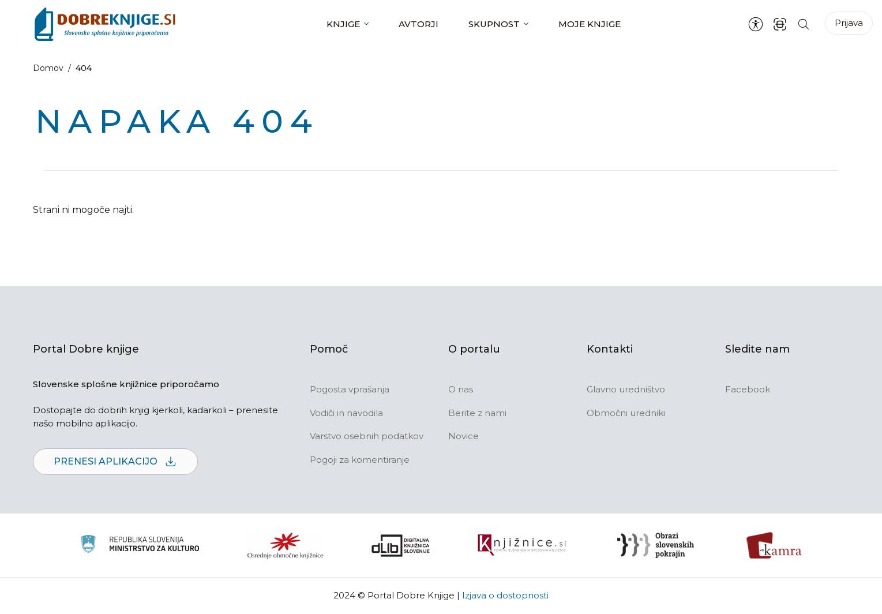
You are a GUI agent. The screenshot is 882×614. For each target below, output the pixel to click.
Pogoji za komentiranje (360, 459)
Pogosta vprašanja (349, 389)
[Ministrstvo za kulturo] (139, 545)
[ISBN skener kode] (779, 24)
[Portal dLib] (401, 545)
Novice (463, 435)
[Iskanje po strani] (803, 24)
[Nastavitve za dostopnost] (755, 24)
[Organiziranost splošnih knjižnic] (285, 545)
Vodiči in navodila (346, 412)
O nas (460, 389)
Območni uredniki (626, 412)
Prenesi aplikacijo (115, 462)
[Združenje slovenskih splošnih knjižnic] (521, 545)
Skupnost (494, 23)
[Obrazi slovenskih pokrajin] (655, 545)
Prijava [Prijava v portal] (849, 22)
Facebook (747, 389)
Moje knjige (589, 23)
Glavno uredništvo (626, 389)
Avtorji (418, 23)
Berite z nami (477, 412)
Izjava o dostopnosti (505, 595)
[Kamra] (774, 545)
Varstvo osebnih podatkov (366, 435)
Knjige (343, 23)
